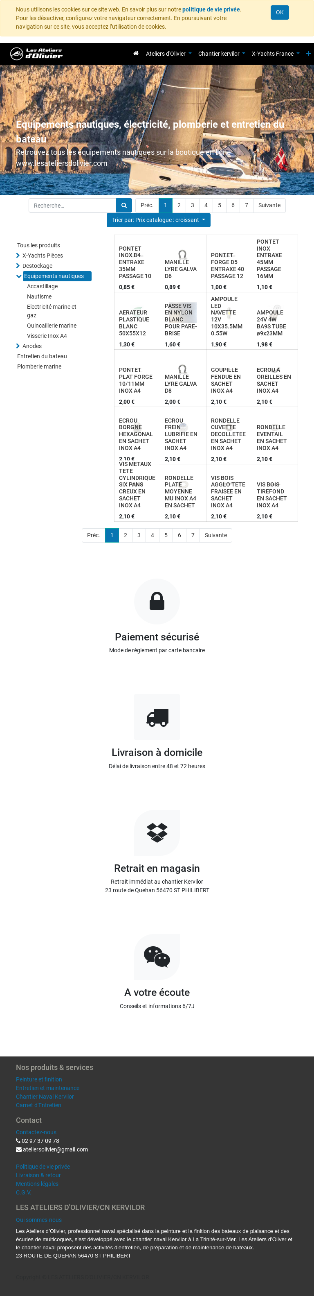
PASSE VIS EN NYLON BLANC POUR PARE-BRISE (181, 320)
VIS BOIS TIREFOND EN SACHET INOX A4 (272, 494)
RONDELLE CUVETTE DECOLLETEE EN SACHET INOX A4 (228, 434)
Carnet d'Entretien (38, 1105)
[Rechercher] (124, 205)
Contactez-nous (36, 1132)
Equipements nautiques (54, 276)
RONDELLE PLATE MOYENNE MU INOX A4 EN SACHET (180, 492)
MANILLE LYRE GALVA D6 (181, 269)
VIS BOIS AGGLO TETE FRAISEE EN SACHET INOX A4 (228, 492)
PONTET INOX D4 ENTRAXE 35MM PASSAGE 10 (135, 262)
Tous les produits (38, 245)
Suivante (269, 205)
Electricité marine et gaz (51, 311)
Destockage (37, 265)
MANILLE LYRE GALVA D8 (181, 383)
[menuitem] (136, 53)
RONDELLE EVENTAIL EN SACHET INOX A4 (272, 437)
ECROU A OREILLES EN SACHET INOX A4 (274, 380)
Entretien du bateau (42, 356)
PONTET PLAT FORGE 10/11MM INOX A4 (136, 380)
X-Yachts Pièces (42, 255)
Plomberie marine (39, 366)
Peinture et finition (39, 1079)
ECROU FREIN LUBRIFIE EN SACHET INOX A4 (181, 434)
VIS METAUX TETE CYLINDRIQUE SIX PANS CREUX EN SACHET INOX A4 (137, 485)
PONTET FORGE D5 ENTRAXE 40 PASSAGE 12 (227, 265)
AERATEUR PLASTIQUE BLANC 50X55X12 (134, 322)
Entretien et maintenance (47, 1088)
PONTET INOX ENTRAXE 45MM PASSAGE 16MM (269, 258)
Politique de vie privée (43, 1166)
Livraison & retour (38, 1175)
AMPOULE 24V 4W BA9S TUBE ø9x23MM (271, 322)
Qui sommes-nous (39, 1220)
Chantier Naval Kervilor (45, 1096)
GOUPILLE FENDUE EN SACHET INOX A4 (226, 380)
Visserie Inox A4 (47, 335)
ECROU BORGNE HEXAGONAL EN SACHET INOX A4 (136, 434)
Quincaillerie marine (51, 325)
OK (280, 12)
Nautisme (39, 296)
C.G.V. (23, 1192)
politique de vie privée (211, 9)
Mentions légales (37, 1184)
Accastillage (42, 286)
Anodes (32, 346)
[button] (308, 53)
